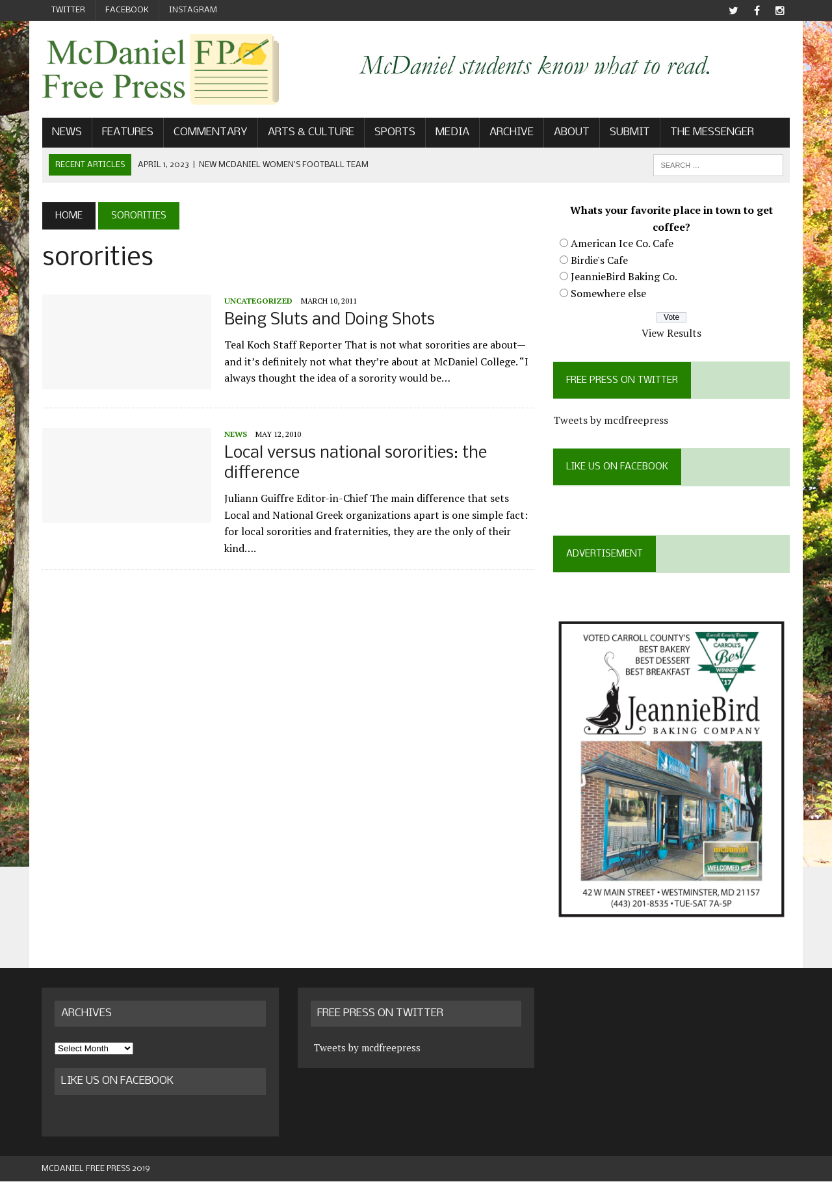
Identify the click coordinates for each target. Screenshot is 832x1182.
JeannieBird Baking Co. (624, 276)
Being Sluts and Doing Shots (329, 320)
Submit (629, 132)
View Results (672, 333)
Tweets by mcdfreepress (610, 420)
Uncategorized (258, 301)
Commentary (210, 132)
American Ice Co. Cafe (622, 243)
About (571, 132)
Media (452, 132)
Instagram (193, 10)
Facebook (127, 10)
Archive (511, 132)
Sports (394, 132)
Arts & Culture (310, 132)
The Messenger (711, 132)
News (66, 132)
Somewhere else (608, 293)
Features (127, 132)
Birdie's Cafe (599, 260)
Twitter (68, 10)
